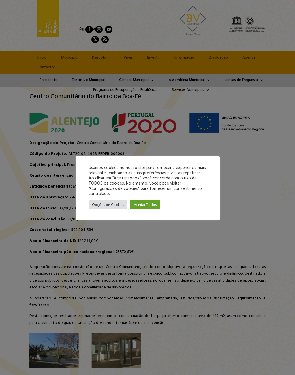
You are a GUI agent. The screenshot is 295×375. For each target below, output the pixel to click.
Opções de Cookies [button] (108, 205)
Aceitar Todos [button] (145, 205)
